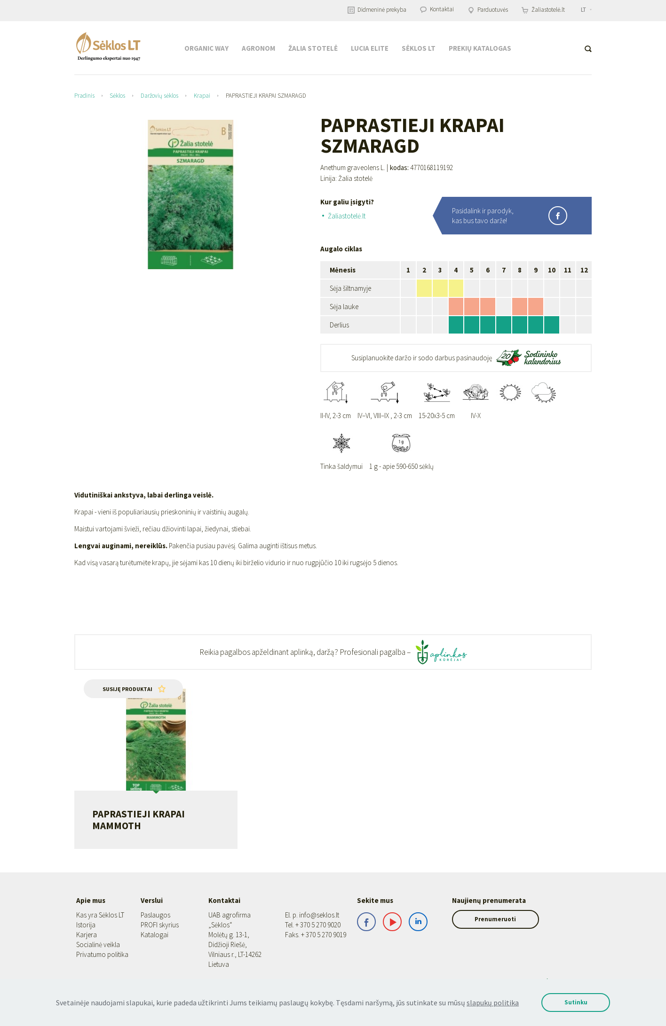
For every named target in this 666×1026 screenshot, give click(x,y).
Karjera (86, 934)
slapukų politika (486, 1002)
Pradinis (84, 96)
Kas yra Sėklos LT (100, 914)
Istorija (85, 924)
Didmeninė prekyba (377, 10)
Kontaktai (437, 9)
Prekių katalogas (480, 48)
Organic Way (206, 48)
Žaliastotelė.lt (543, 10)
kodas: (399, 167)
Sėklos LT (419, 48)
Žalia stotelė (313, 48)
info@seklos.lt (319, 914)
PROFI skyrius (160, 924)
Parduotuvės (488, 10)
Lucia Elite (369, 48)
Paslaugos (155, 914)
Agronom (258, 48)
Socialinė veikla (98, 944)
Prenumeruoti (505, 919)
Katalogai (154, 934)
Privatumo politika (102, 954)
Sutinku (572, 1002)
